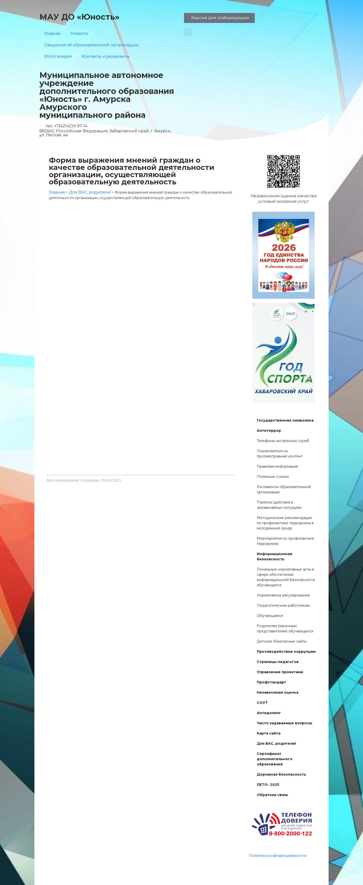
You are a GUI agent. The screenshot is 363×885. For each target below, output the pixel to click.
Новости (79, 33)
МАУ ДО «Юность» (79, 17)
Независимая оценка (277, 692)
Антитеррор (269, 430)
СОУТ (262, 702)
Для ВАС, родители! (276, 743)
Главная (52, 33)
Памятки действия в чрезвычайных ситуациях (279, 505)
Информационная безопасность (274, 556)
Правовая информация (277, 466)
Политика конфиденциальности (277, 855)
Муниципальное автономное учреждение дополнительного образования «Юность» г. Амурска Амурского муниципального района (106, 95)
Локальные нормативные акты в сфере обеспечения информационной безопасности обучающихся (286, 577)
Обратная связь (272, 795)
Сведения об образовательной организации (91, 45)
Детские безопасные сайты (282, 641)
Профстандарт (271, 682)
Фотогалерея (58, 56)
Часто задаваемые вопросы (284, 723)
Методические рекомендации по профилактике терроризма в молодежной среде (285, 523)
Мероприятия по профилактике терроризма (285, 541)
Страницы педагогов (278, 662)
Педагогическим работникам (283, 605)
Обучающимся (270, 615)
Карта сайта (268, 733)
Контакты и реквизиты (105, 56)
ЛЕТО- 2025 (268, 784)
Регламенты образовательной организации (284, 489)
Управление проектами (280, 672)
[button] (188, 32)
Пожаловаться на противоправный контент (280, 453)
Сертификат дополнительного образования (274, 758)
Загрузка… (140, 334)
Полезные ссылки (273, 476)
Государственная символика (285, 420)
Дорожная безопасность (281, 774)
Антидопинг (269, 713)
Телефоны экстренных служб (283, 441)
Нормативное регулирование (283, 595)
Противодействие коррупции (286, 651)
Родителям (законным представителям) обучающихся (285, 628)
